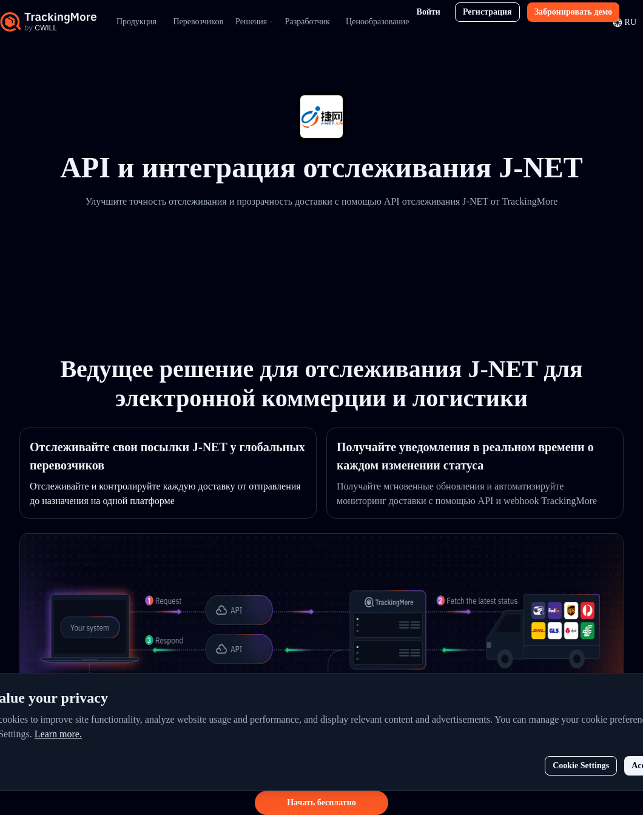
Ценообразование (377, 21)
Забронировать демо (573, 11)
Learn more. (58, 734)
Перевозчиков (198, 21)
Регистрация (487, 11)
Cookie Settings (581, 765)
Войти (428, 11)
